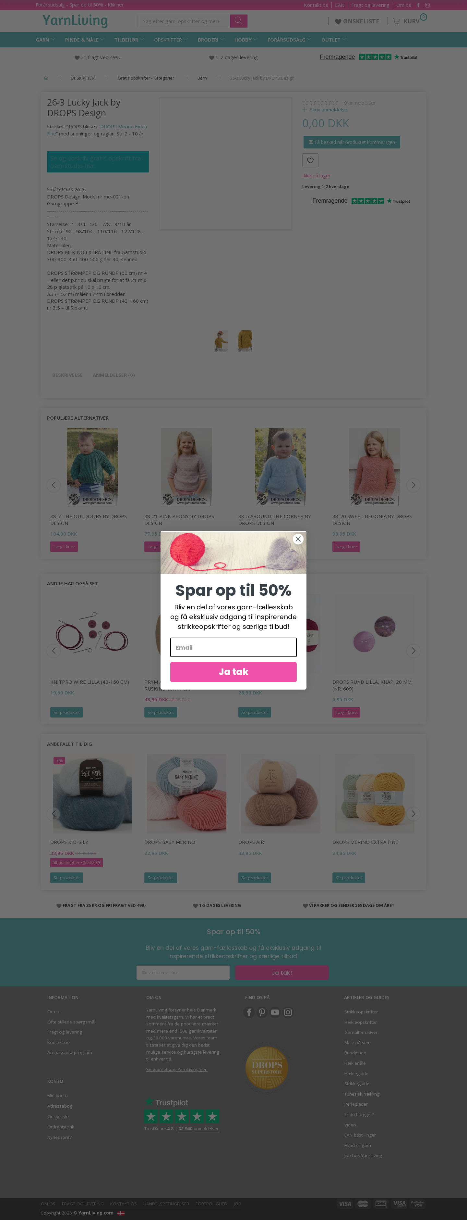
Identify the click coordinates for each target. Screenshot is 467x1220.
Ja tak (234, 672)
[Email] (233, 647)
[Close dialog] (298, 539)
